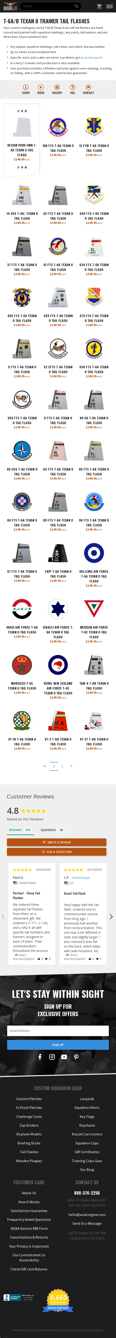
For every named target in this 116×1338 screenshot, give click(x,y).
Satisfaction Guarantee (29, 1210)
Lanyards (87, 1098)
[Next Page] (71, 766)
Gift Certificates (87, 1151)
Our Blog (87, 1169)
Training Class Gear (87, 1160)
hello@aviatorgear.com (87, 1214)
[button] (40, 959)
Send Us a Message (87, 1223)
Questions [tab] (48, 830)
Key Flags (87, 1116)
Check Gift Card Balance (29, 1269)
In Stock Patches (29, 1107)
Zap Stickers (29, 1125)
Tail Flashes (29, 1151)
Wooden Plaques (29, 1160)
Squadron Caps (87, 1143)
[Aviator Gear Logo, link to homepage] (10, 6)
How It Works (29, 1202)
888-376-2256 (87, 1193)
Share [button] (20, 955)
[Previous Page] (45, 766)
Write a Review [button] (59, 842)
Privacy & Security (75, 1330)
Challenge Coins (29, 1116)
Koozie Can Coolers (87, 1134)
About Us (29, 1193)
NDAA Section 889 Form (29, 1228)
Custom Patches (29, 1098)
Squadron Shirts (87, 1107)
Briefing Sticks (29, 1143)
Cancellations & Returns (29, 1237)
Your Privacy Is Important (29, 1246)
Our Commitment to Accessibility (29, 1257)
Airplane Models (29, 1134)
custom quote (93, 57)
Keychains (87, 1125)
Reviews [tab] (15, 830)
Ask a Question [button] (59, 852)
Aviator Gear (28, 1330)
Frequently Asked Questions (29, 1219)
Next (111, 916)
